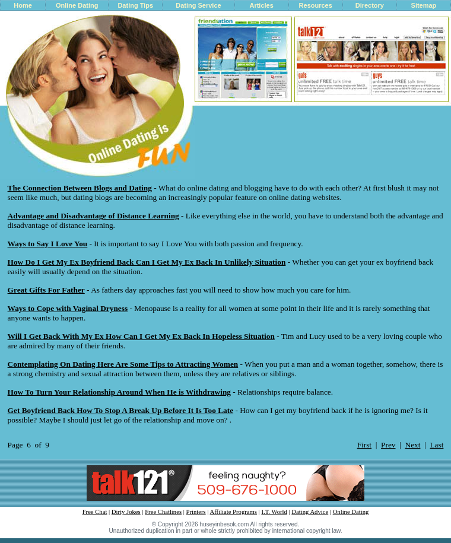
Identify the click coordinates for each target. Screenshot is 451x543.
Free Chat (94, 512)
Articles (261, 5)
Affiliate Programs (233, 512)
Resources (315, 5)
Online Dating (77, 5)
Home (23, 5)
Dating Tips (135, 5)
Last (436, 444)
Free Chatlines (163, 512)
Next (413, 444)
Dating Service (198, 5)
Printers (196, 512)
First (364, 444)
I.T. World (274, 512)
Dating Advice (309, 512)
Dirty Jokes (126, 512)
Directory (369, 5)
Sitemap (424, 5)
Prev (388, 444)
